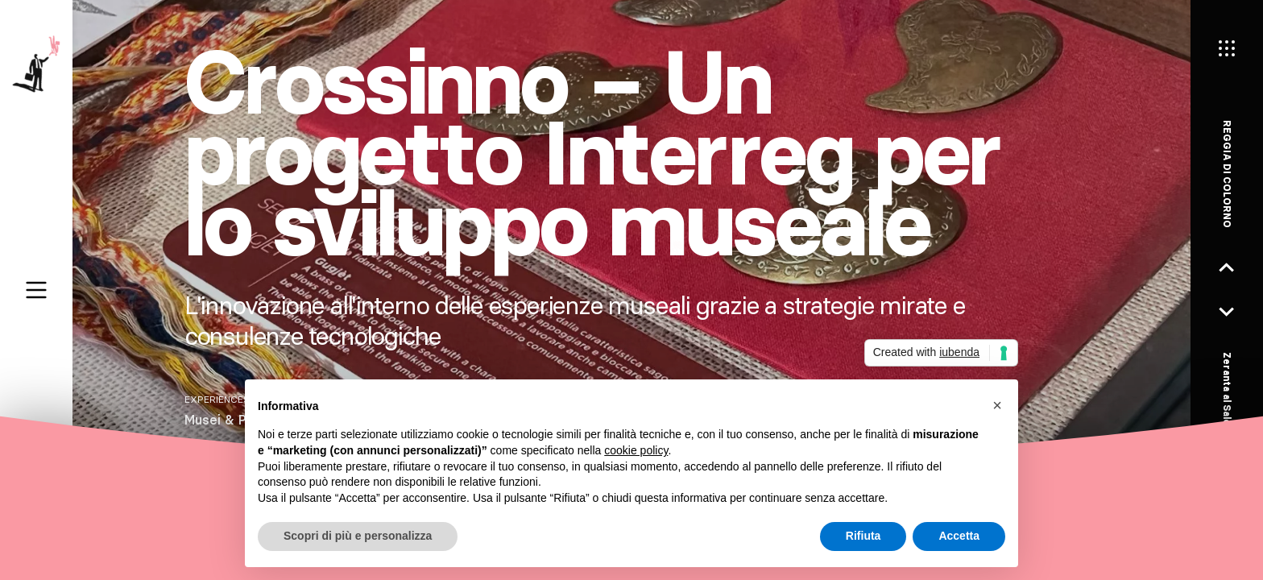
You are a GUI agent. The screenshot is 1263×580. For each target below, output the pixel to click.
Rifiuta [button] (863, 535)
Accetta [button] (958, 535)
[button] (997, 405)
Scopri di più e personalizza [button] (358, 535)
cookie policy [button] (636, 450)
